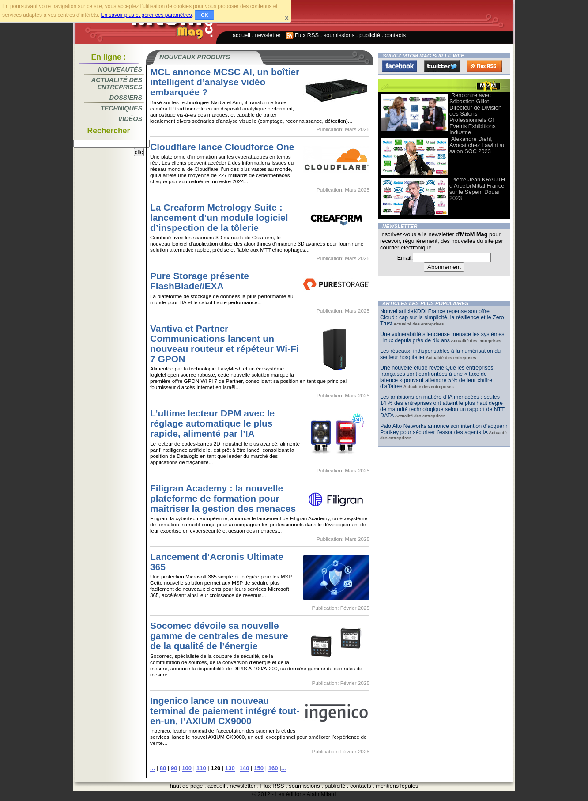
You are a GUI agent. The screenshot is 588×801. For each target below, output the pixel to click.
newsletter (268, 35)
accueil (241, 35)
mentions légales (397, 785)
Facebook (399, 66)
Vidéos (130, 118)
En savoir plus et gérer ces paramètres (146, 15)
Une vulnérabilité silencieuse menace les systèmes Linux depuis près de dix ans (442, 337)
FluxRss (484, 66)
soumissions (339, 35)
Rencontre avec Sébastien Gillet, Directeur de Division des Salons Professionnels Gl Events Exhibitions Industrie (475, 114)
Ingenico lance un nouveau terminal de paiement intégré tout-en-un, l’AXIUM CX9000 (224, 710)
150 (259, 768)
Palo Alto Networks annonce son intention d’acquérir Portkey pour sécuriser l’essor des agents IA (443, 429)
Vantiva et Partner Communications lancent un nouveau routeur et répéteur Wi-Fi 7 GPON (224, 343)
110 (201, 768)
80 (163, 768)
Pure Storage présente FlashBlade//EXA (199, 281)
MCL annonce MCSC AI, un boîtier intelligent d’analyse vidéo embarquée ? (224, 82)
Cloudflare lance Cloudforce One (222, 147)
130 (230, 768)
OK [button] (204, 15)
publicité (369, 35)
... (152, 768)
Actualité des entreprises (116, 83)
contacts (395, 35)
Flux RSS (302, 35)
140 (244, 768)
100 (187, 768)
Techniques (121, 108)
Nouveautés (120, 69)
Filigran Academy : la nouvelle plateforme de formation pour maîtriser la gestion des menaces (223, 498)
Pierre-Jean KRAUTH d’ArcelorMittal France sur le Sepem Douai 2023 (477, 188)
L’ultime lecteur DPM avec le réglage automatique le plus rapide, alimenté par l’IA (212, 423)
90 (174, 768)
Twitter (442, 66)
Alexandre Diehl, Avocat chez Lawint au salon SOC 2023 (477, 145)
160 (273, 768)
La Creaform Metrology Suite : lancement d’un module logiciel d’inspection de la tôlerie (219, 217)
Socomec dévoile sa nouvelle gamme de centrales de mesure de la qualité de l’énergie (219, 635)
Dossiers (125, 97)
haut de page (186, 785)
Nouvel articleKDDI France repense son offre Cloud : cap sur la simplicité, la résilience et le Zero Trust (442, 317)
